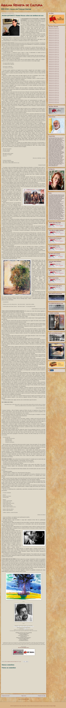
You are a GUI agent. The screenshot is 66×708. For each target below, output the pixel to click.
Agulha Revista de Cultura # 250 (54, 78)
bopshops (47, 705)
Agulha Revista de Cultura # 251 (54, 80)
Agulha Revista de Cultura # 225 (54, 35)
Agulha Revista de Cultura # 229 (54, 42)
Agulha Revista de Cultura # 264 (54, 102)
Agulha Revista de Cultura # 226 (54, 37)
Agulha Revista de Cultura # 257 (54, 90)
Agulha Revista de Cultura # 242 (54, 64)
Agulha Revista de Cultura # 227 (54, 38)
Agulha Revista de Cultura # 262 (54, 99)
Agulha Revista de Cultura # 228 (54, 40)
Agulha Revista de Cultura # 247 (54, 73)
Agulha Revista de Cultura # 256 (54, 88)
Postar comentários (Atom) (25, 699)
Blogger (54, 705)
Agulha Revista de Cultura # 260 (54, 95)
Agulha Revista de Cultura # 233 (54, 49)
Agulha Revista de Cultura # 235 (54, 52)
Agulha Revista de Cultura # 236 (54, 54)
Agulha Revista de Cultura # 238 (54, 57)
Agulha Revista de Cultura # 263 (54, 100)
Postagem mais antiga (41, 695)
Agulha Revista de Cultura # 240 (54, 61)
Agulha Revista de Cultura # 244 (54, 68)
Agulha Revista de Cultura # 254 (54, 85)
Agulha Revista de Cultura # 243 (54, 66)
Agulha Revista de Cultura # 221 (54, 28)
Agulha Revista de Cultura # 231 (54, 45)
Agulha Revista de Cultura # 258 (54, 92)
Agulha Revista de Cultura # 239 (54, 59)
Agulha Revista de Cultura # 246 (54, 71)
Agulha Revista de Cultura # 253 (54, 83)
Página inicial (23, 695)
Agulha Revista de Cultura (21, 5)
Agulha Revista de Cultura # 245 (54, 69)
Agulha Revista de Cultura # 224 (54, 33)
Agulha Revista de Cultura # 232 (54, 47)
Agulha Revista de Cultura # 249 (54, 76)
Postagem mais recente (5, 695)
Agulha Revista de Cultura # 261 (54, 97)
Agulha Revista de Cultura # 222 (54, 30)
